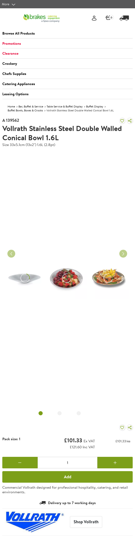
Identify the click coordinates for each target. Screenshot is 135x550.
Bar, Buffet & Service (30, 106)
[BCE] (41, 18)
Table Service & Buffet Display (65, 106)
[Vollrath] (35, 522)
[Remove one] (20, 462)
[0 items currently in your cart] (108, 18)
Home (11, 106)
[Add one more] (115, 462)
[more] (9, 4)
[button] (67, 33)
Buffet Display (94, 106)
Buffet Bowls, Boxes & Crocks (25, 110)
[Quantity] (68, 462)
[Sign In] (94, 18)
